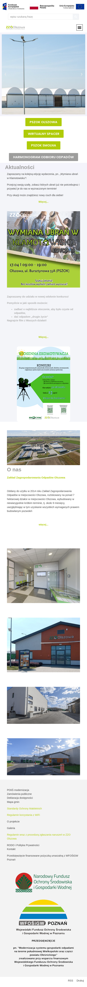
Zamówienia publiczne (19, 794)
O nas (14, 469)
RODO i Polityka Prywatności (23, 845)
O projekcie (13, 821)
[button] (79, 27)
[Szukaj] (76, 17)
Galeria (11, 828)
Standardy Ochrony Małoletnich (24, 808)
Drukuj (80, 980)
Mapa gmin (13, 802)
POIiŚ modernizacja (18, 790)
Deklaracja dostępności (20, 797)
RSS (70, 980)
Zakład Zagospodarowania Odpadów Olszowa (36, 477)
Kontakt (11, 849)
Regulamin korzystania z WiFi (23, 815)
